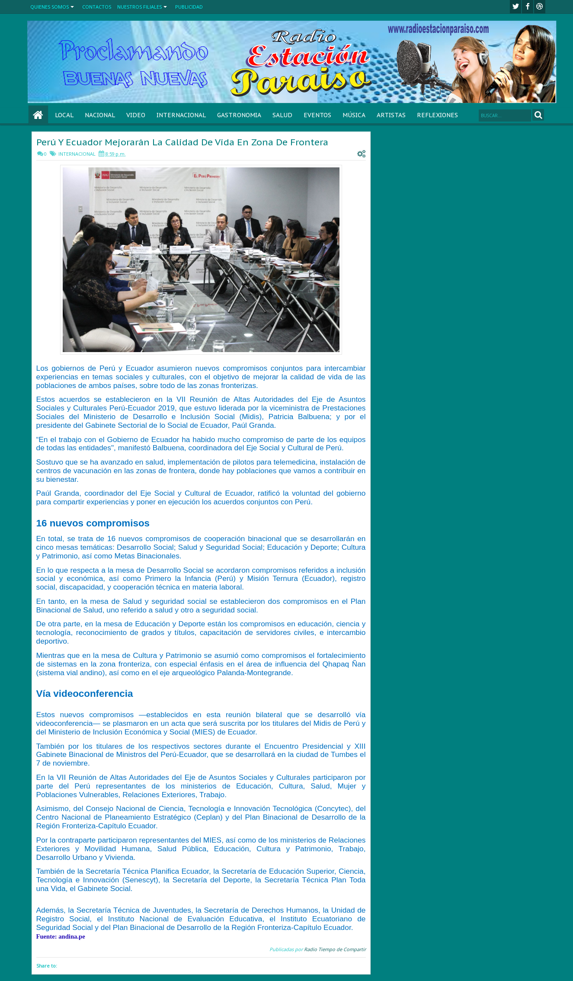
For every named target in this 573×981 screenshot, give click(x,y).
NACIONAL (100, 115)
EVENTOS (317, 115)
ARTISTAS (391, 115)
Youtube (539, 6)
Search (538, 115)
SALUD (282, 115)
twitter (515, 6)
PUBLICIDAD (189, 6)
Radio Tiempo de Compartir (335, 949)
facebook (527, 6)
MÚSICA (354, 115)
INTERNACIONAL (181, 115)
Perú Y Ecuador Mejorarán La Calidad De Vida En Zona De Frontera (182, 142)
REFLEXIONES (437, 115)
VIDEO (135, 115)
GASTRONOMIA (239, 115)
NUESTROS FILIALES (139, 6)
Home (38, 115)
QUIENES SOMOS (49, 6)
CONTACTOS (96, 6)
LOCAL (64, 115)
